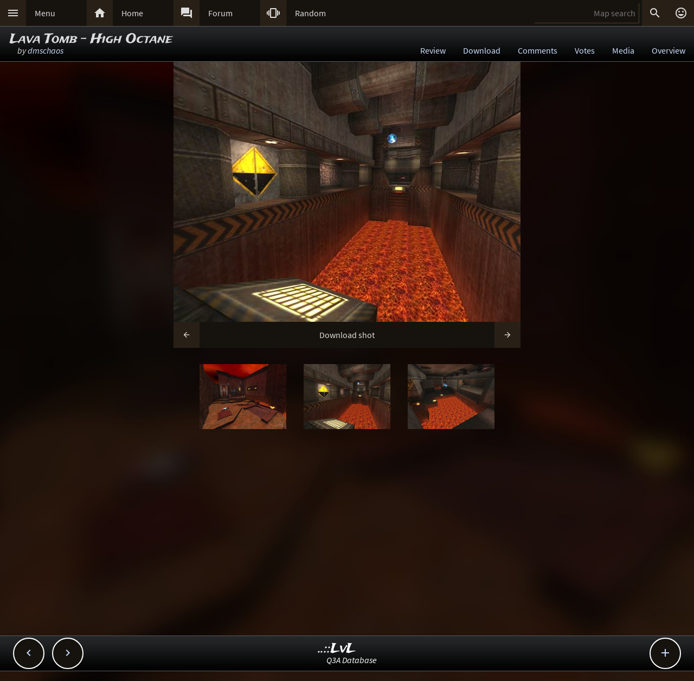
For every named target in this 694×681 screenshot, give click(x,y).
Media (623, 50)
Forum (220, 13)
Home (132, 13)
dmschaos (45, 50)
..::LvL (337, 648)
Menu (45, 13)
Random (310, 13)
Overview (668, 50)
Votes (585, 50)
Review (433, 50)
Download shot (347, 334)
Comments (537, 50)
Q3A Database (351, 659)
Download (481, 50)
